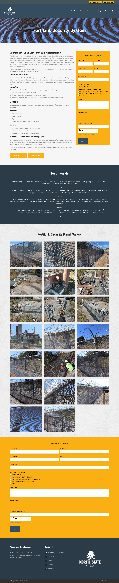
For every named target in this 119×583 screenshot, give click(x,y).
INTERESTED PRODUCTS (85, 84)
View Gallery (36, 155)
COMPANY (97, 60)
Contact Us (108, 2)
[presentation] (90, 117)
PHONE (97, 68)
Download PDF (18, 155)
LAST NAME (82, 68)
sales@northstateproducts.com (19, 581)
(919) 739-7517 (95, 2)
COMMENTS (81, 100)
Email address (82, 76)
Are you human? (83, 112)
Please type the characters (86, 123)
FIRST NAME (82, 60)
